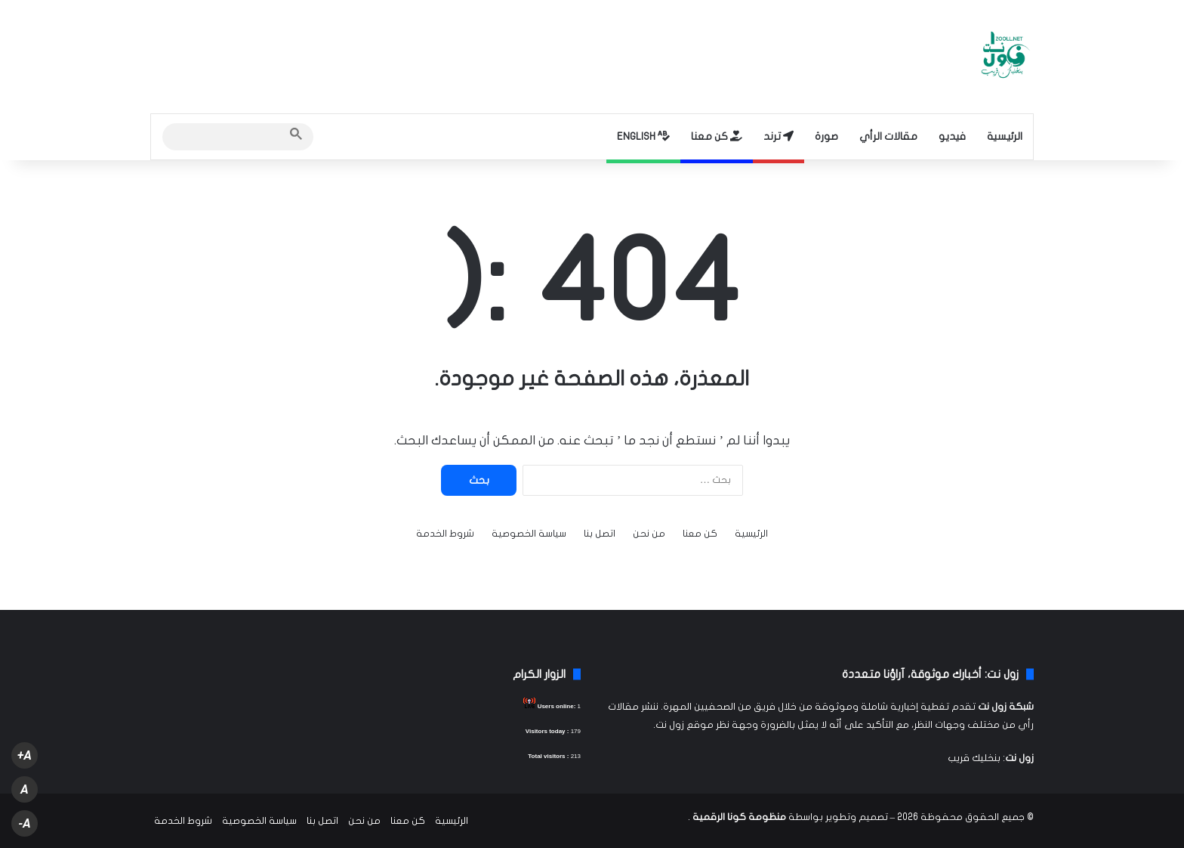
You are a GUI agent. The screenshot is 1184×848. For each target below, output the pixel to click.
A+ (24, 755)
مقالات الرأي (888, 136)
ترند (778, 136)
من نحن (649, 533)
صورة (826, 136)
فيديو (952, 136)
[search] (224, 137)
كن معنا (716, 136)
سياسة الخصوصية (529, 533)
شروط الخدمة (445, 533)
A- (24, 823)
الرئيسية (1004, 136)
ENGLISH (643, 136)
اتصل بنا (599, 533)
